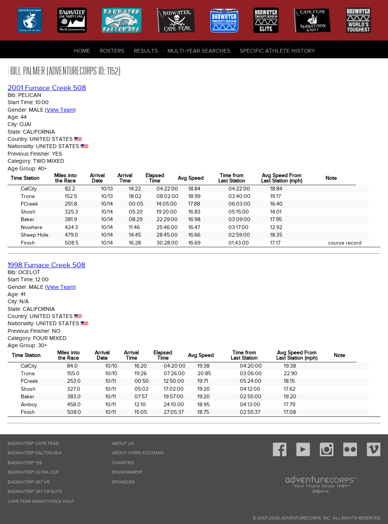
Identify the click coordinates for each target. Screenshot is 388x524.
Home (82, 50)
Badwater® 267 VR (29, 482)
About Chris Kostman (137, 453)
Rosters (112, 50)
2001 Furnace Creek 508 (47, 88)
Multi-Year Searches (198, 50)
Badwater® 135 (25, 462)
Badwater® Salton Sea (35, 453)
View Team (60, 109)
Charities (123, 462)
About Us (123, 443)
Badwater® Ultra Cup (33, 472)
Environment (127, 472)
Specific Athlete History (277, 50)
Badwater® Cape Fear (33, 443)
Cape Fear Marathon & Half (41, 501)
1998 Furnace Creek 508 (46, 265)
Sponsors (123, 482)
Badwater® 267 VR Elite (35, 491)
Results (146, 50)
